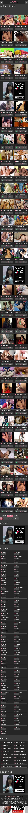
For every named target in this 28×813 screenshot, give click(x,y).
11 (17, 518)
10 (15, 518)
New (4, 515)
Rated (15, 515)
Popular (9, 515)
